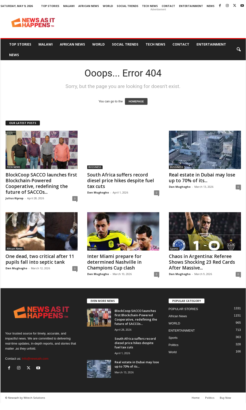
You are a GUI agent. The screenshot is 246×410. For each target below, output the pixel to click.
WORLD (108, 6)
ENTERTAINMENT (191, 6)
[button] (238, 49)
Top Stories (50, 6)
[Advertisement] (158, 22)
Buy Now (225, 397)
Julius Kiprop (14, 198)
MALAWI (69, 6)
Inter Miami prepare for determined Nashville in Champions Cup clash (114, 262)
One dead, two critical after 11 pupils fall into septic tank (40, 259)
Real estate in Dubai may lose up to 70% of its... (202, 178)
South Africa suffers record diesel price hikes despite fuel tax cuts (120, 180)
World (173, 352)
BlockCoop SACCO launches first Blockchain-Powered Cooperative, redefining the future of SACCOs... (41, 183)
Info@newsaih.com (35, 358)
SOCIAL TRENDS (127, 6)
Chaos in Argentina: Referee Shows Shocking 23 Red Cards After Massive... (202, 262)
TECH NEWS (150, 6)
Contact (168, 6)
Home (196, 397)
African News (88, 6)
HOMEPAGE (136, 101)
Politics (173, 345)
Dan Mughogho (98, 192)
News (211, 6)
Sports (92, 248)
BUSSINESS (94, 167)
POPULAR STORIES (183, 309)
